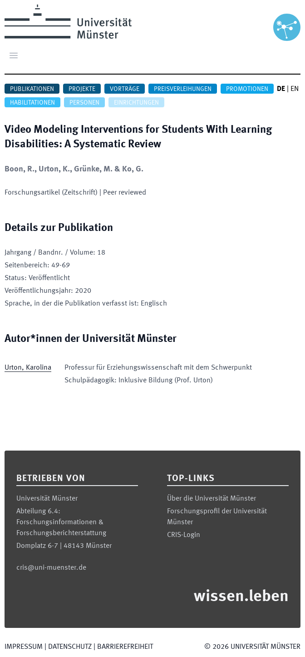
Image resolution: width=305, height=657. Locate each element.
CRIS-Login (183, 535)
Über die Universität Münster (211, 498)
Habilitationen (32, 103)
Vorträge (124, 89)
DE (281, 89)
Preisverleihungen (183, 89)
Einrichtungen (136, 103)
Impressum (24, 647)
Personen (84, 103)
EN (294, 89)
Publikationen (32, 89)
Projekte (82, 89)
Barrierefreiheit (125, 647)
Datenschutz (70, 647)
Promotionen (247, 89)
